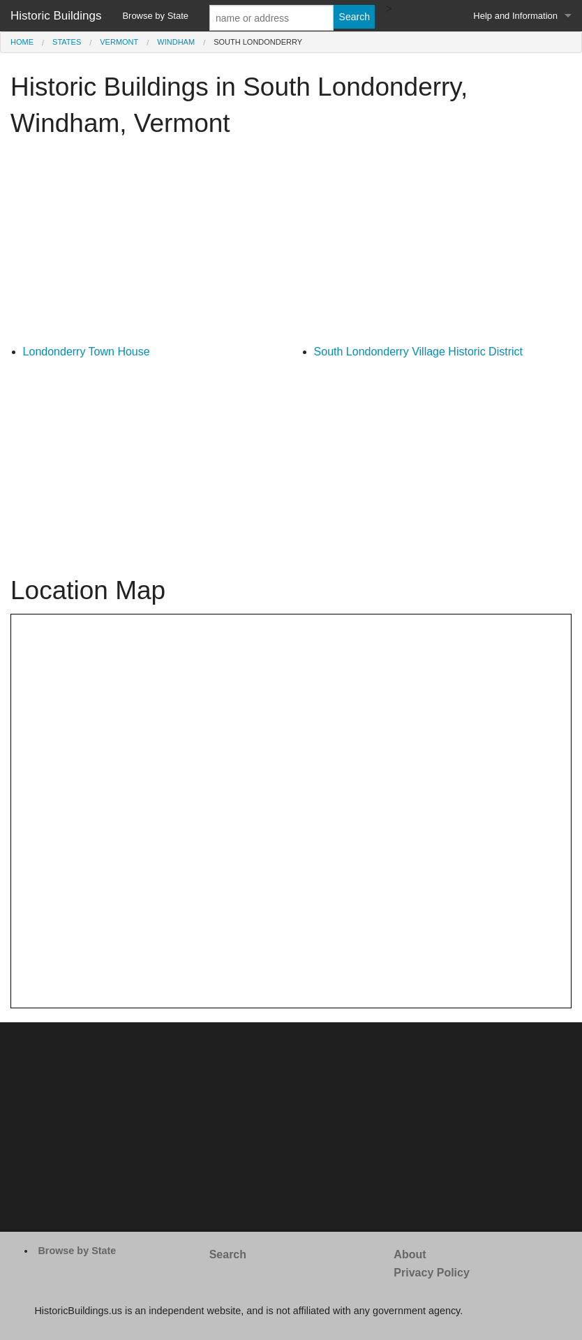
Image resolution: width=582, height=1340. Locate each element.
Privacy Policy (432, 1273)
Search (227, 1254)
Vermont (119, 42)
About (410, 1254)
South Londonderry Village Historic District (418, 352)
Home (21, 42)
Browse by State (155, 15)
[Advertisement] (291, 245)
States (66, 42)
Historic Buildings (55, 15)
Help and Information (515, 15)
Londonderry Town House (86, 352)
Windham (176, 42)
